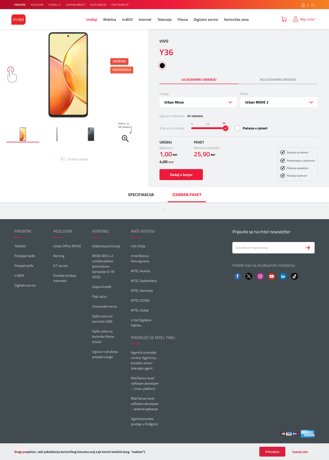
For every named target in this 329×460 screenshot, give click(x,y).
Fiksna (183, 19)
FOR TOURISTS (120, 5)
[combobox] (198, 102)
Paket (244, 93)
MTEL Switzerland (144, 280)
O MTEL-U (55, 5)
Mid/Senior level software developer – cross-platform (145, 383)
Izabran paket (186, 194)
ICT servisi (60, 265)
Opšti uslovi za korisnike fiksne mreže (103, 336)
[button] (22, 134)
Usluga (164, 93)
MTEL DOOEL (140, 300)
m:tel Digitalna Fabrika (141, 322)
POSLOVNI (37, 5)
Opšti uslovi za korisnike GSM (102, 319)
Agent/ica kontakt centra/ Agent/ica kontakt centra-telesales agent (143, 360)
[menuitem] (141, 194)
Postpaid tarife (24, 255)
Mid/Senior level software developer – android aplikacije (145, 404)
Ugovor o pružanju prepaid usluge (105, 354)
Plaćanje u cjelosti (255, 128)
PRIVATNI (19, 5)
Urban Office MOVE (67, 246)
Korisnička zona (236, 19)
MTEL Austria (140, 271)
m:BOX (127, 19)
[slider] (225, 128)
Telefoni (20, 246)
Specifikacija (141, 194)
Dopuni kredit (101, 286)
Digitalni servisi (206, 19)
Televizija (164, 19)
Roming (58, 255)
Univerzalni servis (104, 306)
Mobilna (109, 19)
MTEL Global (140, 310)
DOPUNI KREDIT (76, 5)
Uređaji (91, 19)
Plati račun (99, 296)
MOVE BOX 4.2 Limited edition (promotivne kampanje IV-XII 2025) (103, 266)
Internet (145, 19)
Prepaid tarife (24, 265)
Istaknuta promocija (106, 246)
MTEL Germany (142, 290)
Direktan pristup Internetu (64, 278)
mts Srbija (138, 246)
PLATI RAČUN (98, 5)
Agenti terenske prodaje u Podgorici (144, 421)
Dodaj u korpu (181, 174)
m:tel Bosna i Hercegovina (140, 258)
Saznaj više (300, 452)
